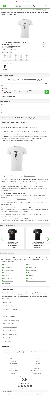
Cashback (37, 368)
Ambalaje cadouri (7, 267)
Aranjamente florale (8, 270)
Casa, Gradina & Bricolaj (9, 306)
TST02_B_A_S (12, 49)
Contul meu (37, 363)
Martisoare (6, 275)
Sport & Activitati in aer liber (10, 334)
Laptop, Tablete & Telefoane (10, 327)
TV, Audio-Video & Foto (9, 341)
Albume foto (30, 273)
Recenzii (24, 122)
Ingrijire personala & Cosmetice (11, 320)
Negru (5, 67)
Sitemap (37, 366)
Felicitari (29, 278)
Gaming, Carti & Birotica (9, 316)
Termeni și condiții (13, 366)
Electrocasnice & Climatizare (10, 309)
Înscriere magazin (37, 373)
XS (21, 57)
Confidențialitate (13, 363)
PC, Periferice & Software (9, 330)
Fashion (5, 313)
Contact (13, 373)
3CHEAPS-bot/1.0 (13, 371)
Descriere (5, 122)
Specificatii (15, 122)
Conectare (31, 2)
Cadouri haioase (31, 264)
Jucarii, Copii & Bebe (8, 323)
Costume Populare (8, 281)
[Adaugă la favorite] (43, 42)
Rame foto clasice (31, 270)
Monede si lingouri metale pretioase (36, 281)
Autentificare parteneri (37, 371)
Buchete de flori (31, 267)
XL (15, 57)
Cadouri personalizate (14, 46)
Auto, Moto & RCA (7, 302)
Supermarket (6, 338)
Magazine (13, 368)
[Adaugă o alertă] (43, 46)
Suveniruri (30, 275)
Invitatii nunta (6, 283)
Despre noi (13, 361)
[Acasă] (2, 10)
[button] (48, 239)
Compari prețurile (21, 199)
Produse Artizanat (8, 278)
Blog (37, 361)
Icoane (5, 273)
